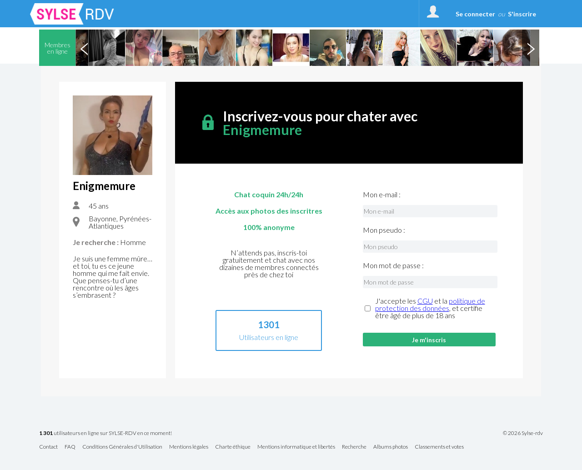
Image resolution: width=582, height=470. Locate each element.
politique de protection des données (430, 304)
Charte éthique (233, 447)
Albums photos (390, 447)
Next (530, 48)
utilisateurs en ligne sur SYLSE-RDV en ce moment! (105, 433)
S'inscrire (522, 14)
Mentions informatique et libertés (296, 447)
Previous (84, 48)
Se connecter (475, 14)
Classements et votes (439, 447)
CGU (425, 300)
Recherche (354, 447)
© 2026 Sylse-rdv (523, 433)
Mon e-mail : (382, 194)
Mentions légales (188, 447)
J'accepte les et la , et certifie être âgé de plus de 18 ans (430, 308)
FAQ (70, 447)
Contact (48, 447)
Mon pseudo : (384, 230)
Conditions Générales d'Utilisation (122, 447)
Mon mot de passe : (393, 265)
